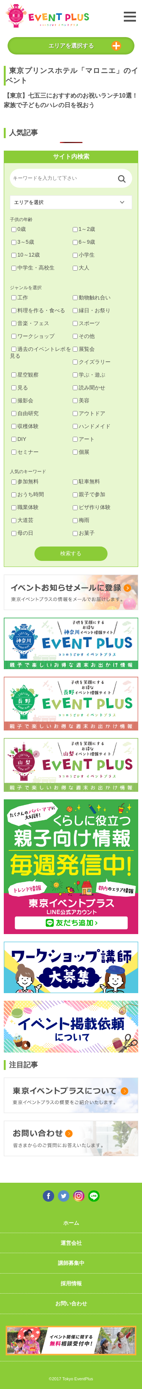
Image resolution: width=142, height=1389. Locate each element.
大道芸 (22, 520)
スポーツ (86, 323)
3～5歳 (22, 242)
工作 (19, 297)
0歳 (18, 229)
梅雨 (81, 520)
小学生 (84, 255)
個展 (81, 452)
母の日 (22, 533)
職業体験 (25, 507)
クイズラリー (92, 362)
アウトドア (89, 413)
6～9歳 (84, 242)
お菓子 (84, 533)
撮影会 (22, 400)
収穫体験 (25, 426)
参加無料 (25, 481)
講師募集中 (71, 1263)
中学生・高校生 (33, 268)
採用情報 (71, 1283)
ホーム (71, 1223)
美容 (81, 400)
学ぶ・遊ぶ (89, 375)
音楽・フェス (30, 323)
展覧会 (84, 349)
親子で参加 (89, 494)
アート (84, 439)
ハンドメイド (92, 426)
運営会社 (71, 1243)
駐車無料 (86, 481)
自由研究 (25, 413)
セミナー (25, 452)
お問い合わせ (71, 1303)
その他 (84, 336)
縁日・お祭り (92, 310)
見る (19, 388)
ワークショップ (33, 336)
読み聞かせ (89, 388)
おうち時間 (27, 494)
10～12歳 (25, 255)
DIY (18, 439)
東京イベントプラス (47, 16)
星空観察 (25, 375)
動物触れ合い (92, 297)
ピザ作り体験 (92, 507)
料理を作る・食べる (38, 310)
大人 (81, 268)
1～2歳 (84, 229)
